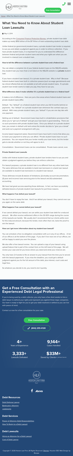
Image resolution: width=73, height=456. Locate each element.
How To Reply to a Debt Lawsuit (14, 424)
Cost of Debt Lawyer (10, 440)
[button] (69, 4)
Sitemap (46, 451)
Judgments (6, 409)
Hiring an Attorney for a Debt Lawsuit (17, 436)
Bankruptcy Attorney (10, 406)
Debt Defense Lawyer (10, 402)
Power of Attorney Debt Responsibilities (18, 421)
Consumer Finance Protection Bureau (31, 38)
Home (3, 16)
